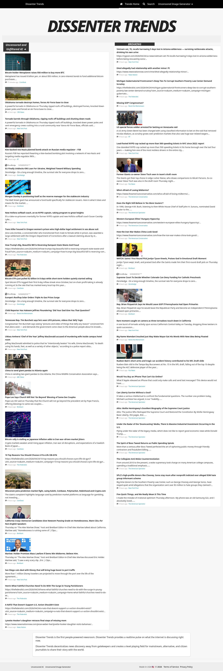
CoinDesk (22, 82)
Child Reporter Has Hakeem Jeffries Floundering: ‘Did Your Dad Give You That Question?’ (47, 310)
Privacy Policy (186, 666)
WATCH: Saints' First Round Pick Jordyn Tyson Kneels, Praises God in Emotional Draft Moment (161, 258)
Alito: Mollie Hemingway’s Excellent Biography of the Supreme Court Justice (153, 408)
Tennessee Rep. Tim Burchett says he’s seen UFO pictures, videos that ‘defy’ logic (44, 320)
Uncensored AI (37, 667)
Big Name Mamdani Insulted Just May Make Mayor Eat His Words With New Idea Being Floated (162, 336)
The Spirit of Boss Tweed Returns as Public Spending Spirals (145, 443)
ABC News (20, 377)
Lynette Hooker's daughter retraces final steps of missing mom (35, 620)
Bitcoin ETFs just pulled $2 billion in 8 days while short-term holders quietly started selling (48, 278)
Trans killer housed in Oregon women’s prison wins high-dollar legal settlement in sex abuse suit (51, 229)
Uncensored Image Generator (58, 667)
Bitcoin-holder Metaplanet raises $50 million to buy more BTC (34, 72)
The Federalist (22, 255)
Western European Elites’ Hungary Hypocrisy (138, 218)
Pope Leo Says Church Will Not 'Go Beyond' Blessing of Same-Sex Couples (40, 397)
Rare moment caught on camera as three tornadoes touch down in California (154, 320)
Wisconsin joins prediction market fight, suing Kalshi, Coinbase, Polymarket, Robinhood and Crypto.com (55, 490)
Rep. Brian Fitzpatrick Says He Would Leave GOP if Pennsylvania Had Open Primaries (157, 304)
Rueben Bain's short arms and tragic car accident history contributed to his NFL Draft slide (160, 360)
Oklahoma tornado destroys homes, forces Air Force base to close (37, 102)
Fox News (131, 184)
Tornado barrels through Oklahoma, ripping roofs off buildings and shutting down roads (47, 118)
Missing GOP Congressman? (130, 102)
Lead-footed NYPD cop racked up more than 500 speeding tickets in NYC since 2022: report (160, 143)
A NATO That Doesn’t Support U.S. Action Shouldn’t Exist (32, 604)
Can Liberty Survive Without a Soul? (134, 392)
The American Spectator (136, 213)
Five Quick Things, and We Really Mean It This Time (141, 494)
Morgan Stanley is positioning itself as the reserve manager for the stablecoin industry (47, 196)
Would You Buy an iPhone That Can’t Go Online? (140, 376)
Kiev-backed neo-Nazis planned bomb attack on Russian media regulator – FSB (43, 149)
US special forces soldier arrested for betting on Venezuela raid (147, 127)
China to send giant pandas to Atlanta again (26, 370)
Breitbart (20, 407)
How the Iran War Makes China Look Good (137, 231)
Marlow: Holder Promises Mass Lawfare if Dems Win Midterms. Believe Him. (41, 553)
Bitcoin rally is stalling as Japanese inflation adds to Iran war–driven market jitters (44, 439)
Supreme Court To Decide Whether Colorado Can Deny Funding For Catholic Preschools (159, 277)
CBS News (20, 112)
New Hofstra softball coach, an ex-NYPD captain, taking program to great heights (44, 212)
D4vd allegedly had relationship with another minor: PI (143, 68)
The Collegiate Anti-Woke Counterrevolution (138, 459)
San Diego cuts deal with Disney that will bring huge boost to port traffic (40, 570)
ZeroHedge (21, 175)
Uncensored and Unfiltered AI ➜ (16, 47)
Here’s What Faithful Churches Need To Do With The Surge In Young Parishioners (44, 585)
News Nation (21, 627)
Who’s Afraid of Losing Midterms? (133, 190)
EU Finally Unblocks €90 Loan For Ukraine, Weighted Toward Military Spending (43, 168)
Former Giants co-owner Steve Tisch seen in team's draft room (147, 174)
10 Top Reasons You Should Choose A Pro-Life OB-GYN (31, 455)
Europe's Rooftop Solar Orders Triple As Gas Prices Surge (32, 297)
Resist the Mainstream (25, 313)
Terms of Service (171, 666)
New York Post (22, 128)
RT (18, 159)
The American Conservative (137, 197)
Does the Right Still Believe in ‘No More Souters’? (140, 203)
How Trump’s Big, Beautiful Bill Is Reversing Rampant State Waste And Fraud (42, 245)
